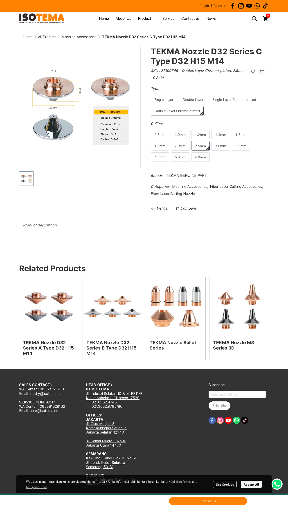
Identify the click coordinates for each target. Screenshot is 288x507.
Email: (24, 410)
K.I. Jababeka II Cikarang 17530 (113, 398)
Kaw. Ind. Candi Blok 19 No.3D (111, 458)
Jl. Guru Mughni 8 (100, 423)
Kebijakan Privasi (180, 481)
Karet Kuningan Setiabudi (106, 428)
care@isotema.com (45, 410)
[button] (254, 18)
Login (204, 6)
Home (28, 37)
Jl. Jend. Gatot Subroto (105, 462)
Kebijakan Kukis (36, 487)
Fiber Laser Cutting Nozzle (173, 193)
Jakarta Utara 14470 (103, 445)
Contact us (208, 501)
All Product (47, 37)
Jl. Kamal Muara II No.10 (106, 441)
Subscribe (219, 405)
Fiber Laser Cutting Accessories (236, 186)
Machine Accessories (79, 37)
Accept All (251, 484)
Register (219, 6)
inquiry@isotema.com (47, 393)
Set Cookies (225, 484)
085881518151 (52, 389)
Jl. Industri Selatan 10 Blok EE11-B (114, 393)
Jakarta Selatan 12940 (105, 432)
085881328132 (52, 406)
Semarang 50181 (99, 467)
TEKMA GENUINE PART (186, 175)
